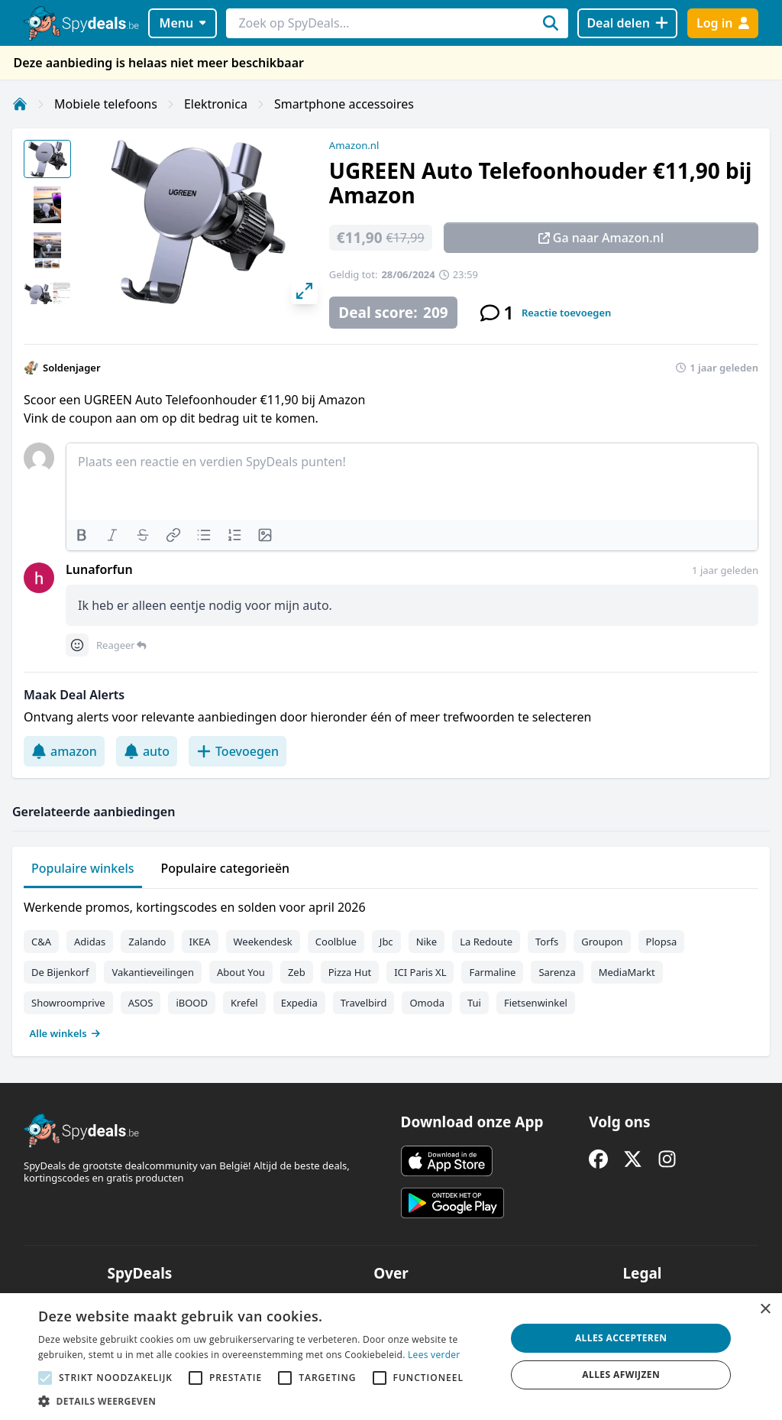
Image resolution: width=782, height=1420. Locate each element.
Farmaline (492, 972)
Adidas (89, 941)
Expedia (299, 1003)
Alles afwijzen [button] (621, 1374)
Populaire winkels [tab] (82, 868)
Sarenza (556, 972)
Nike (427, 941)
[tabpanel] (391, 967)
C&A (41, 941)
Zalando (147, 941)
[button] (265, 1401)
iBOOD (192, 1003)
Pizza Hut (349, 972)
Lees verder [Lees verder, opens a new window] (434, 1354)
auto (147, 751)
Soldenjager (72, 367)
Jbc (386, 941)
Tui (474, 1003)
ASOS (140, 1003)
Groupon (601, 941)
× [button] (765, 1309)
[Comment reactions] (77, 645)
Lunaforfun (99, 569)
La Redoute (486, 941)
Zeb (296, 972)
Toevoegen (237, 751)
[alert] (391, 1356)
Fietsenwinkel (535, 1003)
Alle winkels (65, 1033)
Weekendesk (263, 941)
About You (241, 972)
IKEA (200, 941)
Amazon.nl (354, 145)
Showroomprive (68, 1003)
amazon (64, 751)
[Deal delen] (627, 23)
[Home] (19, 104)
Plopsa (661, 941)
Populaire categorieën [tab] (225, 868)
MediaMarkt (627, 972)
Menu (183, 23)
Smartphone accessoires (344, 104)
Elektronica (215, 104)
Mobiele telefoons (105, 104)
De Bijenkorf (60, 972)
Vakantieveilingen (152, 972)
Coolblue (336, 941)
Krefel (244, 1003)
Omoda (426, 1003)
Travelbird (364, 1003)
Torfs (546, 941)
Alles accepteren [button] (621, 1337)
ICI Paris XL (420, 972)
